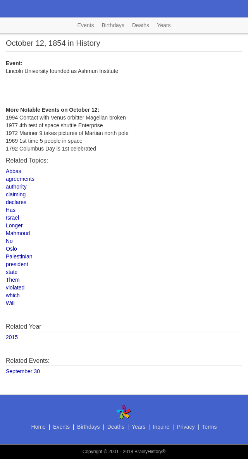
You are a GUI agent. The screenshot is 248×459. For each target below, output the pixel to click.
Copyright (92, 451)
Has (11, 210)
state (11, 272)
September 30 (23, 371)
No (9, 241)
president (17, 264)
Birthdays (113, 25)
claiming (16, 194)
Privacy (186, 427)
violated (15, 287)
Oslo (11, 249)
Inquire (161, 427)
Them (13, 280)
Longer (14, 225)
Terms (209, 427)
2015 (12, 337)
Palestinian (19, 256)
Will (10, 303)
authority (16, 187)
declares (16, 202)
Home (38, 427)
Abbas (13, 171)
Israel (12, 218)
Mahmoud (18, 233)
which (13, 295)
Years (163, 25)
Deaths (140, 25)
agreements (20, 179)
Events (86, 25)
